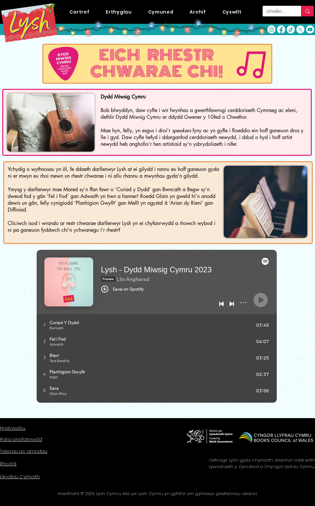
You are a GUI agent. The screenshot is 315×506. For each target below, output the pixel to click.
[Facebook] (281, 29)
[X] (300, 29)
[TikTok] (291, 29)
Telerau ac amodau (23, 451)
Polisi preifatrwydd (21, 439)
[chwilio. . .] (277, 11)
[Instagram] (271, 29)
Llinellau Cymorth (20, 476)
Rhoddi (8, 464)
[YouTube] (310, 29)
